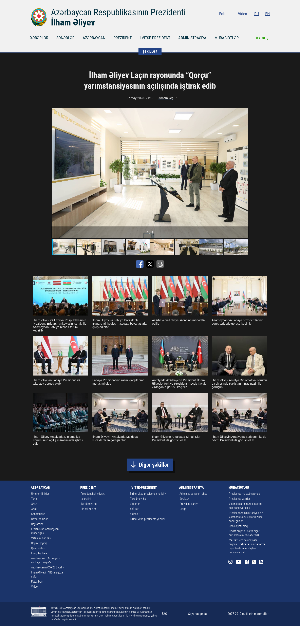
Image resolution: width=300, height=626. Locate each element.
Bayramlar (37, 524)
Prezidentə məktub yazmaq (244, 494)
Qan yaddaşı (38, 548)
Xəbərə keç (165, 98)
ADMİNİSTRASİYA (192, 37)
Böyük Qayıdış (39, 543)
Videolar (134, 514)
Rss (267, 22)
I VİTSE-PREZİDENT (155, 37)
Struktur (184, 499)
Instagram (237, 22)
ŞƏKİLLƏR (150, 52)
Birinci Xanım (88, 509)
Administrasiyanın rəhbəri (194, 494)
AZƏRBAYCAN (94, 37)
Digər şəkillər (154, 464)
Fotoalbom (37, 581)
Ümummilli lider (40, 494)
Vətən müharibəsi (41, 538)
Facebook (253, 22)
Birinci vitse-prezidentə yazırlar (147, 519)
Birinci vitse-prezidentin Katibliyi (148, 494)
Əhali (34, 509)
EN (267, 13)
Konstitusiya (38, 514)
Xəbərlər (135, 504)
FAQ (164, 613)
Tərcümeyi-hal (89, 504)
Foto (222, 13)
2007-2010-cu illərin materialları (248, 613)
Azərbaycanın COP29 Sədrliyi (47, 567)
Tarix (34, 499)
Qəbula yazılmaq (238, 526)
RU (256, 13)
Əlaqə (183, 509)
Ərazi (34, 504)
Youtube (245, 22)
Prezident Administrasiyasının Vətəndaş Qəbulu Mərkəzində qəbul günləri (246, 517)
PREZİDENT (122, 37)
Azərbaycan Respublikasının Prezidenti (118, 12)
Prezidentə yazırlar (239, 499)
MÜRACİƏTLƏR (226, 37)
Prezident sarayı (189, 504)
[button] (245, 173)
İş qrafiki (86, 499)
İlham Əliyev (73, 22)
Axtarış (262, 37)
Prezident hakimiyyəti (93, 494)
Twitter (260, 22)
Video (242, 13)
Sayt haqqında (197, 613)
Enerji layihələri (40, 553)
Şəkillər (134, 509)
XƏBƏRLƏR (39, 37)
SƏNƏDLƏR (65, 37)
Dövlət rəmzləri (40, 519)
